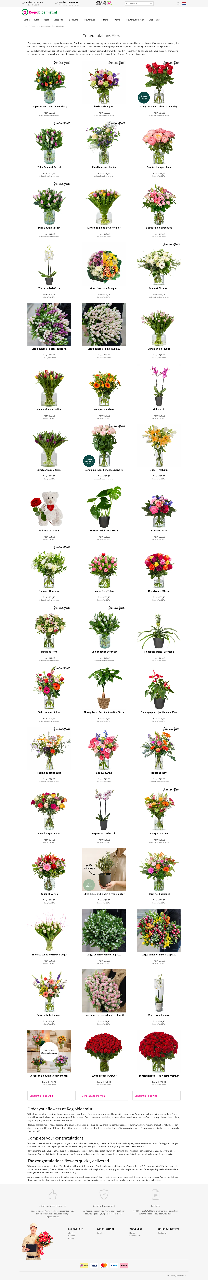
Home (26, 26)
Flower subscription (135, 19)
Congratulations (58, 26)
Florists (132, 1233)
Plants (118, 19)
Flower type (90, 19)
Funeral (105, 19)
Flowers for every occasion (40, 26)
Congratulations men (93, 1095)
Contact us (162, 1233)
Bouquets (74, 19)
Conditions (101, 1233)
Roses (46, 19)
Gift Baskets (155, 19)
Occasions (59, 19)
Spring (27, 19)
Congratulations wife (145, 1095)
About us (71, 1233)
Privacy (71, 1238)
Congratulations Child (41, 1095)
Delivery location (136, 1236)
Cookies (71, 1236)
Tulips (36, 19)
